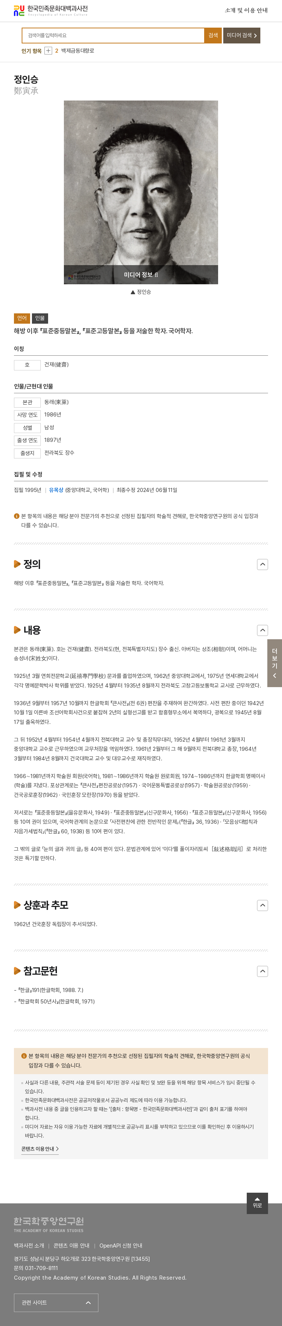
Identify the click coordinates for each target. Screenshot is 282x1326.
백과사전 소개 (29, 1245)
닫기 (262, 564)
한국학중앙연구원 (48, 1224)
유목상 (56, 490)
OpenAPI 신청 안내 (121, 1245)
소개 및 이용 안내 (246, 10)
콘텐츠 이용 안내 (37, 1149)
